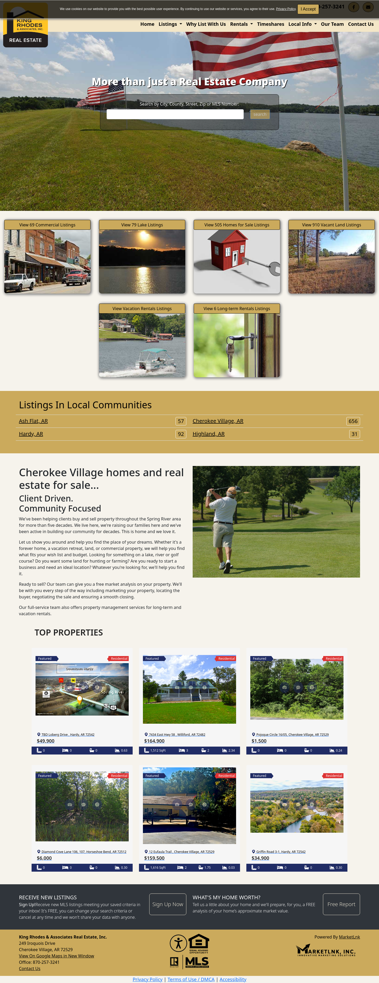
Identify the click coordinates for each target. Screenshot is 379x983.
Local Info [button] (300, 24)
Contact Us (361, 24)
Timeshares (270, 24)
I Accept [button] (308, 9)
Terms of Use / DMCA (191, 979)
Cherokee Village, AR (276, 421)
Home (147, 24)
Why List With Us (206, 24)
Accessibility (233, 979)
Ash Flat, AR (102, 421)
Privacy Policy (286, 9)
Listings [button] (168, 24)
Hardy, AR (102, 434)
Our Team (332, 24)
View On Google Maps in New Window (56, 956)
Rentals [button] (239, 24)
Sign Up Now (167, 904)
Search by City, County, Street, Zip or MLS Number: (189, 104)
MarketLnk (349, 937)
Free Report (341, 904)
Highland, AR (276, 434)
